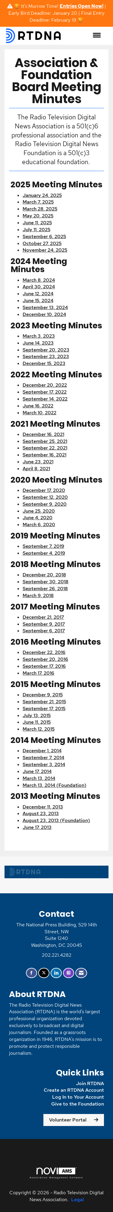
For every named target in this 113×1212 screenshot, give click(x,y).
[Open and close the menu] (84, 35)
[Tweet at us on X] (43, 973)
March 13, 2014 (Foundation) (54, 785)
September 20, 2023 (46, 350)
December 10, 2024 (44, 314)
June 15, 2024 (38, 300)
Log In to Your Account (78, 1097)
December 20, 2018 (44, 575)
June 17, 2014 (37, 771)
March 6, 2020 (39, 524)
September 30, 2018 (45, 581)
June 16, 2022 (38, 406)
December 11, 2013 (43, 807)
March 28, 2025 (40, 209)
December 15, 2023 (44, 363)
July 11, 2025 (36, 229)
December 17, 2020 (44, 490)
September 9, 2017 (44, 624)
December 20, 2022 (45, 385)
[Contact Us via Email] (81, 973)
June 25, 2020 (39, 511)
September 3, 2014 (44, 764)
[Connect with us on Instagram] (68, 973)
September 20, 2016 (45, 659)
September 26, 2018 (45, 588)
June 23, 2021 (38, 462)
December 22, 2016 (44, 652)
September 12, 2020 (45, 497)
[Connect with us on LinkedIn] (56, 973)
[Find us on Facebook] (31, 973)
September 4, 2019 (44, 553)
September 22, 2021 (45, 448)
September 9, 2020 (45, 504)
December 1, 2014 (42, 750)
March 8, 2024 (39, 280)
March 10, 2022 (39, 413)
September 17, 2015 (44, 708)
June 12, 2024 (38, 293)
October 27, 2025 (42, 243)
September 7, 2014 (43, 757)
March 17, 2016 (38, 673)
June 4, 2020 (37, 517)
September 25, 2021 (45, 441)
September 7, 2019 (43, 546)
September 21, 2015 (44, 701)
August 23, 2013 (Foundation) (56, 820)
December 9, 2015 (43, 695)
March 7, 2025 (38, 202)
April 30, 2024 (39, 287)
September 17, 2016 (44, 666)
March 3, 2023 (39, 336)
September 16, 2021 (44, 455)
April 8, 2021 (36, 468)
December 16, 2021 (43, 434)
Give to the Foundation (77, 1104)
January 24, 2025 (42, 195)
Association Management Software (56, 1173)
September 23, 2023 (46, 356)
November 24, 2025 (45, 250)
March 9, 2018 (38, 595)
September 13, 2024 (45, 307)
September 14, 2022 (45, 399)
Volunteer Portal (67, 1120)
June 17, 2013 (37, 827)
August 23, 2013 (41, 813)
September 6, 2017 (44, 630)
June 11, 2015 (37, 722)
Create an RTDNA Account (74, 1090)
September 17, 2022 (45, 392)
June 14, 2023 (38, 343)
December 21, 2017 (43, 617)
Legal (77, 1199)
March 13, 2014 (39, 778)
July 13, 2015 (37, 715)
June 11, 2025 (37, 222)
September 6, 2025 (44, 236)
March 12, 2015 (39, 729)
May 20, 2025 (38, 216)
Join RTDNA (90, 1083)
